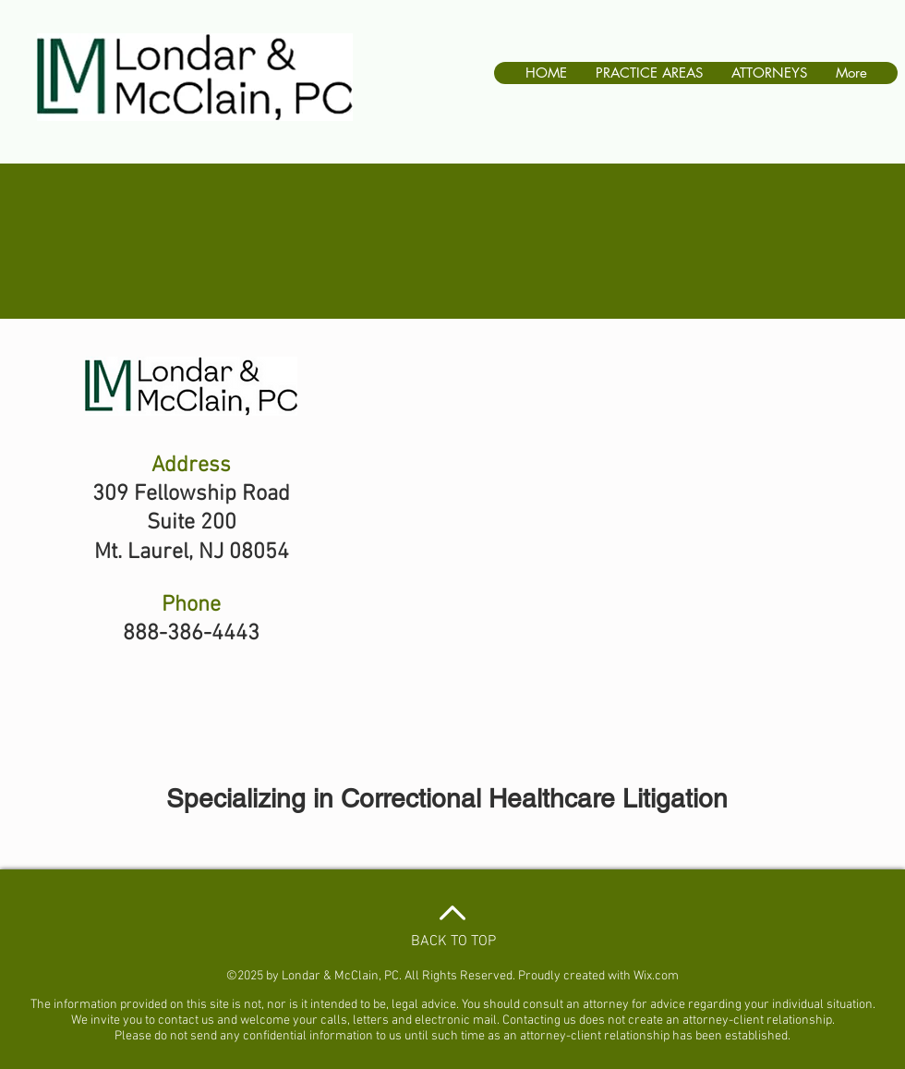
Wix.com (656, 976)
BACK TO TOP (453, 941)
